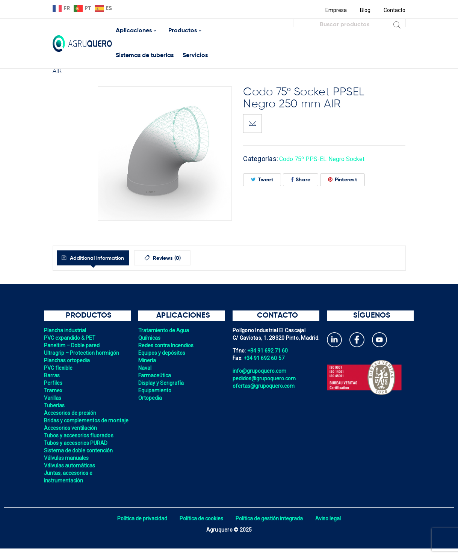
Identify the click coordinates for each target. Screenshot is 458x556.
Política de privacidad (140, 526)
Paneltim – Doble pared (73, 345)
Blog (364, 10)
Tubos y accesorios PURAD (77, 451)
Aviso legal (331, 526)
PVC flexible (59, 368)
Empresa (334, 10)
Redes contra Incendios (167, 345)
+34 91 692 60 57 (264, 358)
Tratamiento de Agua (164, 330)
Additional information (104, 258)
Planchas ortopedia (68, 360)
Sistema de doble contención (79, 458)
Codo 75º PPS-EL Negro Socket (327, 159)
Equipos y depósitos (162, 353)
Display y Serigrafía (162, 383)
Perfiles (53, 383)
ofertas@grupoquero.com (265, 386)
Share (301, 179)
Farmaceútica (155, 375)
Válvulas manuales (67, 466)
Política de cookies (201, 526)
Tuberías (54, 405)
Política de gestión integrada (270, 526)
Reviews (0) (184, 258)
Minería (147, 360)
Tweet (262, 179)
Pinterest (342, 179)
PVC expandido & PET (70, 338)
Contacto (394, 10)
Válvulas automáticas (70, 473)
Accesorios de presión (71, 413)
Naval (145, 368)
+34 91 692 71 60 (268, 351)
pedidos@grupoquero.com (265, 378)
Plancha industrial (66, 330)
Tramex (53, 390)
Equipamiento (155, 390)
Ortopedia (150, 398)
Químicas (149, 338)
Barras (52, 375)
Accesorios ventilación (71, 435)
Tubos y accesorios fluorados (80, 443)
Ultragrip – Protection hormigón (83, 353)
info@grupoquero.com (260, 371)
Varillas (53, 398)
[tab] (101, 258)
